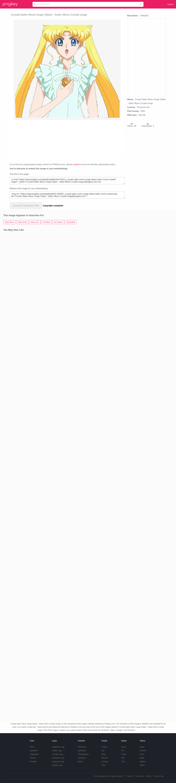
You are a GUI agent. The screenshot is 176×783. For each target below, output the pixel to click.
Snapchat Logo (58, 761)
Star (123, 758)
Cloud (123, 747)
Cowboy (105, 761)
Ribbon (143, 761)
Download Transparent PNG (26, 206)
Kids (103, 765)
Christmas (82, 747)
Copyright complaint (53, 206)
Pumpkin (33, 761)
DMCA (148, 776)
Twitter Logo (57, 751)
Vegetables (34, 754)
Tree (123, 761)
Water (142, 758)
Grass (123, 754)
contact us (78, 164)
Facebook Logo (58, 758)
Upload (170, 4)
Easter (80, 761)
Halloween (82, 751)
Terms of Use (159, 776)
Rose (142, 754)
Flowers (143, 751)
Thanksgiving (83, 754)
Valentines (82, 758)
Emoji (142, 747)
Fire (122, 751)
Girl (103, 751)
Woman (105, 758)
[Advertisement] (72, 139)
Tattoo (142, 765)
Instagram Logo (58, 747)
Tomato (33, 758)
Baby (104, 754)
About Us (130, 776)
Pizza (32, 747)
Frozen (104, 747)
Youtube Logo (57, 754)
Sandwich (34, 751)
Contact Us (140, 776)
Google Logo (57, 765)
